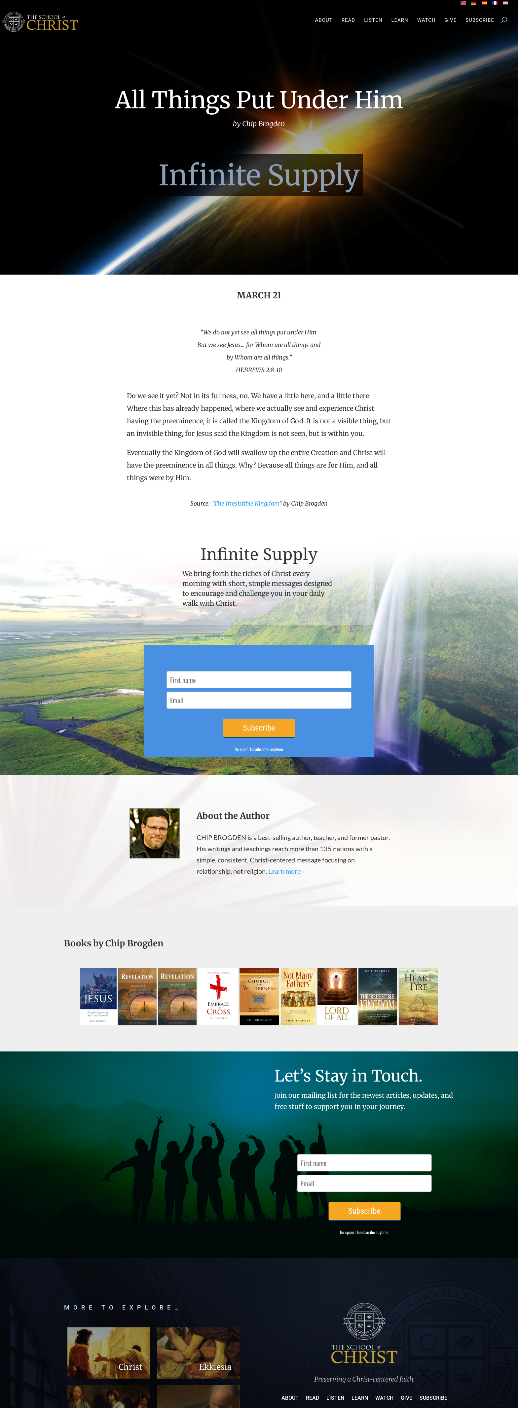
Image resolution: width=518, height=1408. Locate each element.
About (324, 20)
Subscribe (479, 20)
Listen (373, 20)
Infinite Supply (259, 175)
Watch (426, 20)
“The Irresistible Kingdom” (246, 503)
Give (451, 20)
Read (348, 20)
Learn (399, 20)
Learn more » (286, 871)
